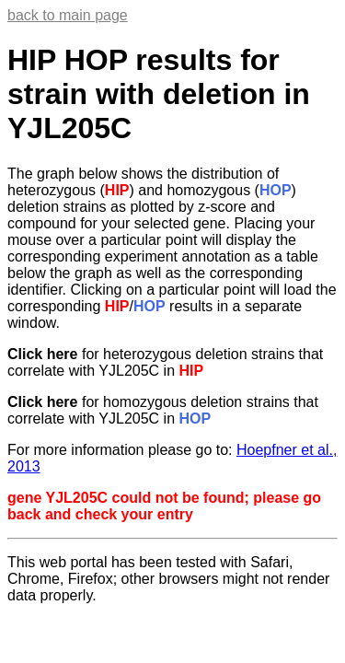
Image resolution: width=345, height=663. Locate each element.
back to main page (67, 15)
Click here (42, 354)
